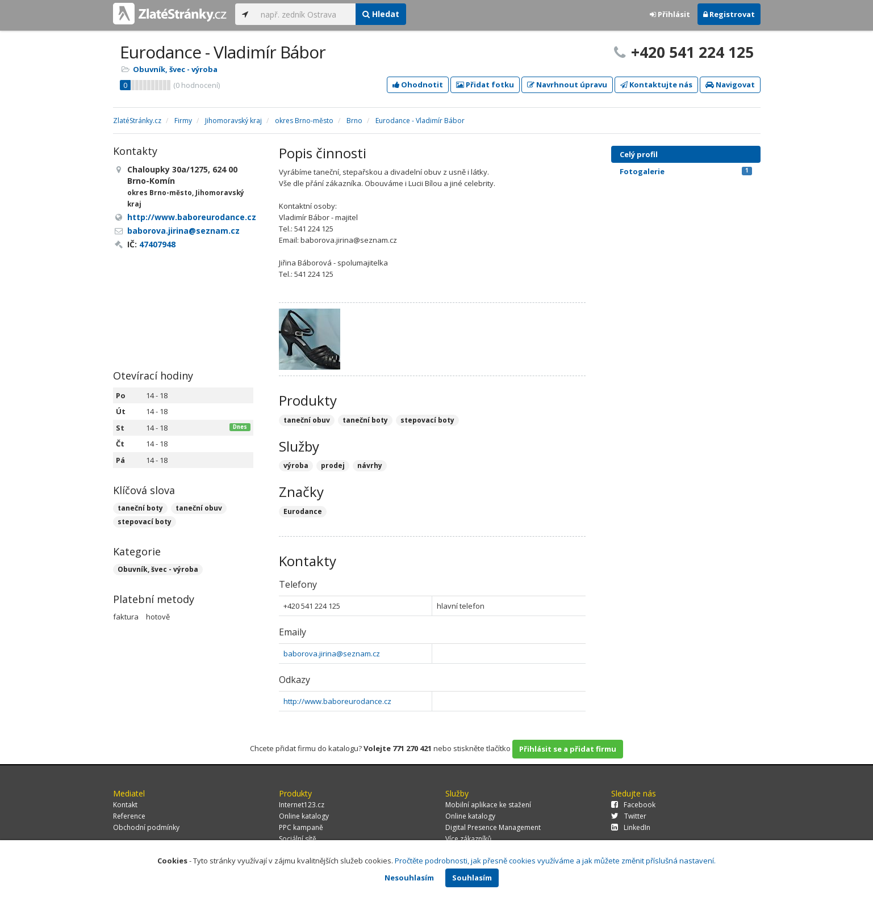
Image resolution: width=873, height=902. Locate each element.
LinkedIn (630, 827)
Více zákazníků (468, 839)
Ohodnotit (417, 84)
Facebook (633, 805)
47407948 (157, 244)
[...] (305, 14)
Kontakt (125, 805)
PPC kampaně (301, 827)
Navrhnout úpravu (567, 84)
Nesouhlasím (409, 878)
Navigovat (730, 84)
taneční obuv (199, 508)
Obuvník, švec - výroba (175, 69)
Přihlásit (670, 14)
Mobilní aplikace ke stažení (488, 805)
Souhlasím (472, 878)
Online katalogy (304, 816)
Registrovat (729, 14)
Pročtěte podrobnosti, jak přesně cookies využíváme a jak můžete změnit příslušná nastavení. (555, 860)
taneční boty (140, 508)
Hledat (380, 14)
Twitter (628, 816)
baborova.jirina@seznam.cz (331, 653)
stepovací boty (145, 521)
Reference (129, 816)
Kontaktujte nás (656, 84)
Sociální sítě (297, 839)
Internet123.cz (301, 805)
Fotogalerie (686, 171)
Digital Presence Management (493, 827)
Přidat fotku (485, 84)
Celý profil (639, 154)
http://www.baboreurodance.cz (337, 701)
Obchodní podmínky (146, 827)
